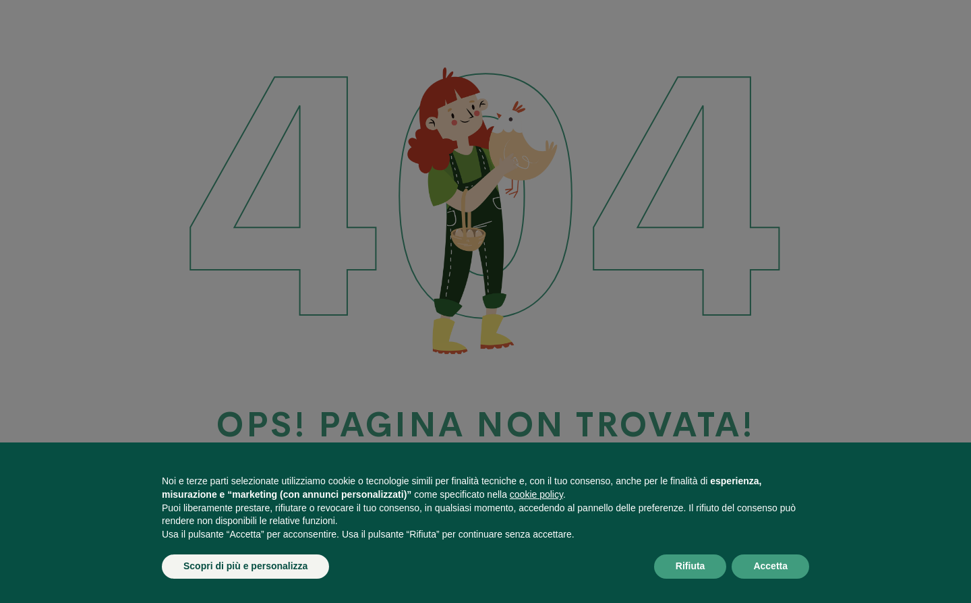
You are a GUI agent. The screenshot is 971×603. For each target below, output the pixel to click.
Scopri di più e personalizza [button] (245, 566)
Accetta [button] (770, 566)
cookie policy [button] (536, 494)
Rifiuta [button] (690, 566)
